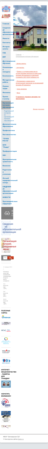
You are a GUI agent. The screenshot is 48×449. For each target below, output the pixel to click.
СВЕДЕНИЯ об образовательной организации (7, 190)
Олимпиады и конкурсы (7, 69)
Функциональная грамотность (7, 160)
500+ (4, 155)
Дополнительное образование (7, 125)
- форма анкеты (21, 63)
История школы (6, 47)
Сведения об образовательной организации (7, 31)
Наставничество (7, 134)
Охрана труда (6, 87)
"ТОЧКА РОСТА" (6, 139)
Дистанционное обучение (7, 62)
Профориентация (7, 151)
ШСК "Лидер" (6, 146)
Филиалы (6, 92)
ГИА (4, 53)
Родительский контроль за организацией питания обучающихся (7, 115)
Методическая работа (7, 81)
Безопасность (7, 76)
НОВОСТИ (6, 197)
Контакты (6, 42)
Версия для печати (38, 109)
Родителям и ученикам (7, 172)
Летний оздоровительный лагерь (7, 180)
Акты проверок (22, 89)
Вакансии (6, 166)
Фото (18, 93)
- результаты (20, 67)
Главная (6, 24)
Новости (6, 38)
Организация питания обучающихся (7, 105)
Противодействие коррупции (7, 202)
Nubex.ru (21, 439)
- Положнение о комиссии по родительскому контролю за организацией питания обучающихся (29, 83)
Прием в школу (6, 97)
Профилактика (7, 130)
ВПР (4, 57)
